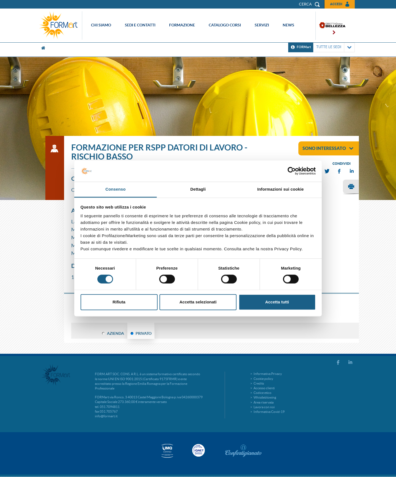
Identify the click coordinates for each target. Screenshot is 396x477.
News (288, 25)
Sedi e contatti (140, 25)
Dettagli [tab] (198, 189)
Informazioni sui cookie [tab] (280, 189)
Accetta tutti (277, 302)
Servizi (262, 25)
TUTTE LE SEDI (334, 47)
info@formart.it (106, 416)
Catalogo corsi (225, 25)
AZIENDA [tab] (115, 333)
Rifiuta (118, 302)
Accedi (336, 4)
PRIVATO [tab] (144, 333)
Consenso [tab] (115, 189)
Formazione (182, 25)
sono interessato (327, 148)
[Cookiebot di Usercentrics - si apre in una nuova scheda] (292, 171)
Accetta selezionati (197, 302)
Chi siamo (101, 25)
